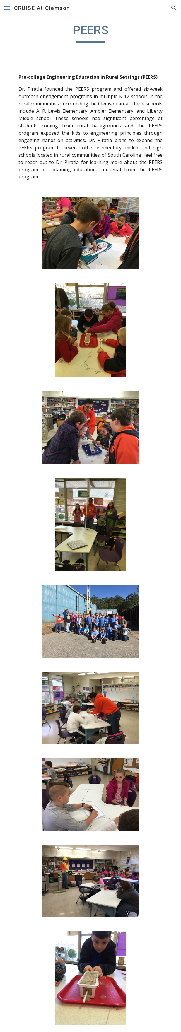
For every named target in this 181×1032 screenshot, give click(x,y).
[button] (7, 8)
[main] (90, 32)
